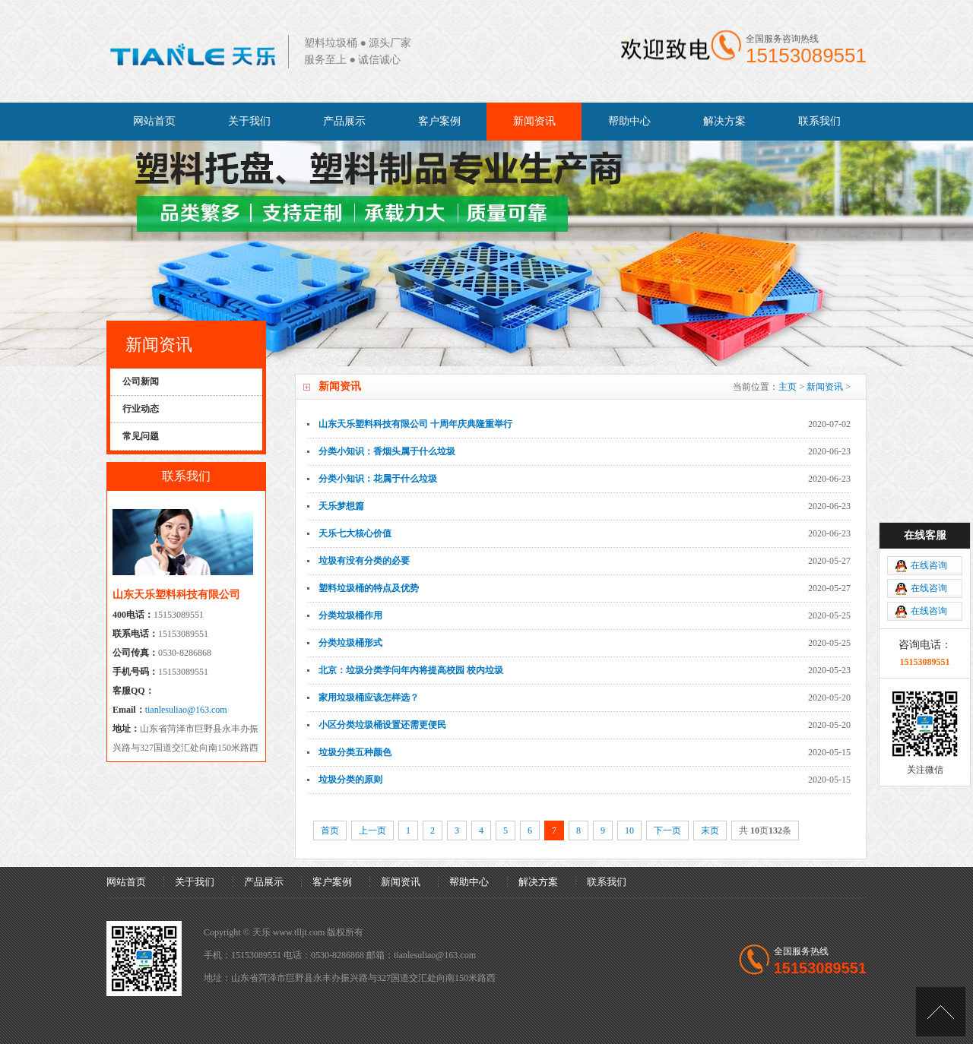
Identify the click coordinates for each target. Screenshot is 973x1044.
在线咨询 (929, 565)
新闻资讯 (534, 121)
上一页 (372, 830)
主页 (787, 386)
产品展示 (344, 121)
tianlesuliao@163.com (186, 709)
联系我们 (819, 121)
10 (629, 830)
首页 (330, 830)
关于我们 (249, 121)
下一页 (667, 830)
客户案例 (439, 121)
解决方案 (724, 121)
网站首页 (154, 121)
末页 (710, 830)
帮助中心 (629, 121)
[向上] (940, 1011)
